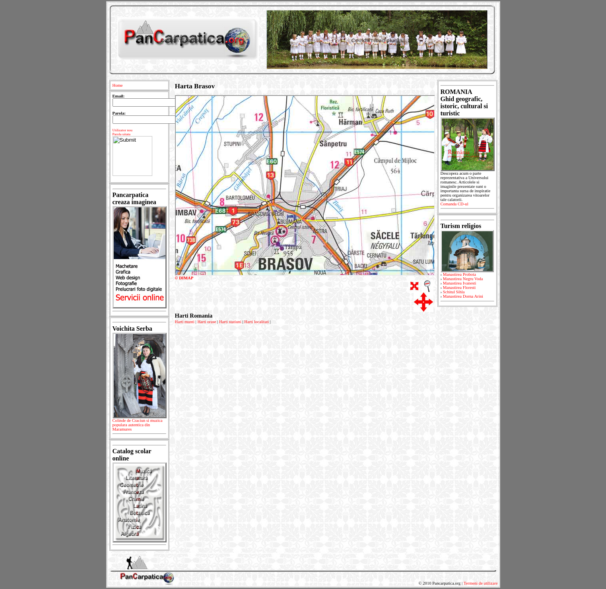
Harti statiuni (230, 322)
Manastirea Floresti (459, 287)
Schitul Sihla (454, 292)
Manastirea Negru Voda (463, 279)
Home (118, 85)
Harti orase (206, 322)
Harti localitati (256, 322)
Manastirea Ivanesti (459, 283)
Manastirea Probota (459, 274)
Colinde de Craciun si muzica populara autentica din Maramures (139, 426)
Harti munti (184, 322)
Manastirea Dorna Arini (463, 296)
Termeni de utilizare (481, 583)
